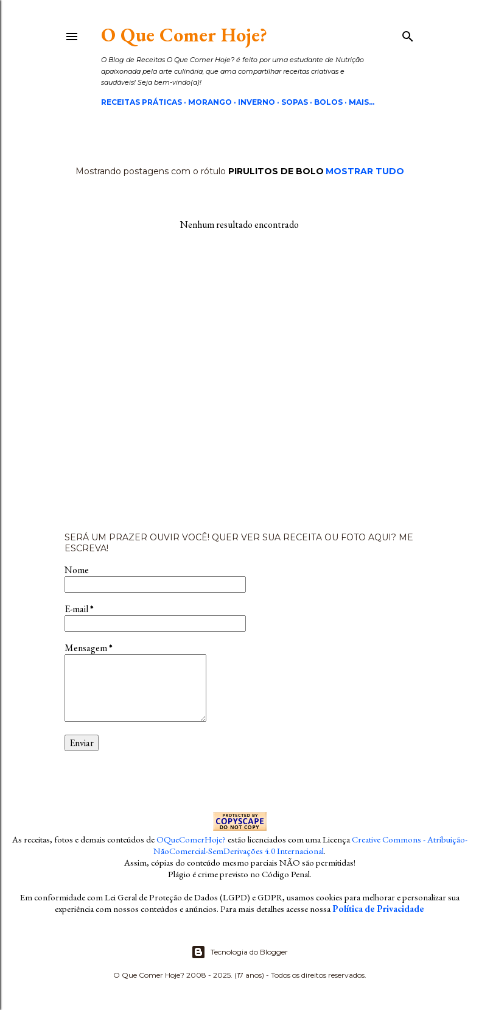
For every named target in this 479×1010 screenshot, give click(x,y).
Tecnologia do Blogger (239, 952)
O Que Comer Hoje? (184, 35)
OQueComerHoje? (191, 839)
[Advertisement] (240, 381)
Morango (210, 102)
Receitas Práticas (141, 102)
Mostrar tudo (365, 171)
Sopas (294, 102)
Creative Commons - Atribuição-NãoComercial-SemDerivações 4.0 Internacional (310, 844)
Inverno (256, 102)
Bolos (328, 102)
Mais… (361, 102)
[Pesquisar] (407, 34)
